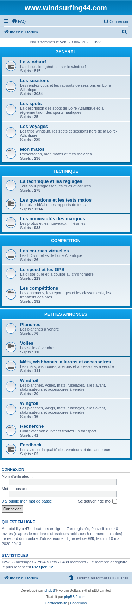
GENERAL (66, 51)
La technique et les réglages (51, 181)
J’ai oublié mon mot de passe (27, 501)
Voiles (26, 343)
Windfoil (29, 380)
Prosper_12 (42, 567)
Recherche (32, 426)
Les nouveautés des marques (52, 218)
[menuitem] (19, 21)
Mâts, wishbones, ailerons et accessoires (65, 361)
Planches (30, 324)
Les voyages (34, 126)
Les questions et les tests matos (56, 200)
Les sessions (34, 80)
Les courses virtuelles (44, 250)
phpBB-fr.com (75, 597)
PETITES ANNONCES (65, 314)
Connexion (13, 469)
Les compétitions (39, 288)
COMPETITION (65, 240)
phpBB (49, 590)
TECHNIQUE (66, 171)
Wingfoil (29, 403)
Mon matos (32, 149)
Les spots (31, 103)
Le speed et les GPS (42, 269)
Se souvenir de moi (97, 501)
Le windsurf (33, 61)
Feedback (31, 445)
